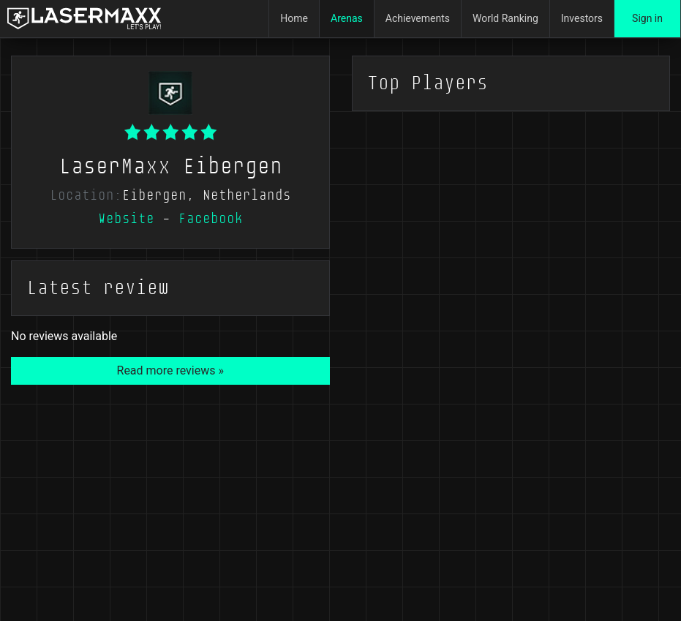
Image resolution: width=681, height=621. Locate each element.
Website (126, 219)
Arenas (347, 18)
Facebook (210, 219)
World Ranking (505, 18)
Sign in (647, 18)
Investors (582, 18)
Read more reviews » (170, 370)
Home (294, 18)
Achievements (417, 18)
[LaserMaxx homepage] (84, 18)
